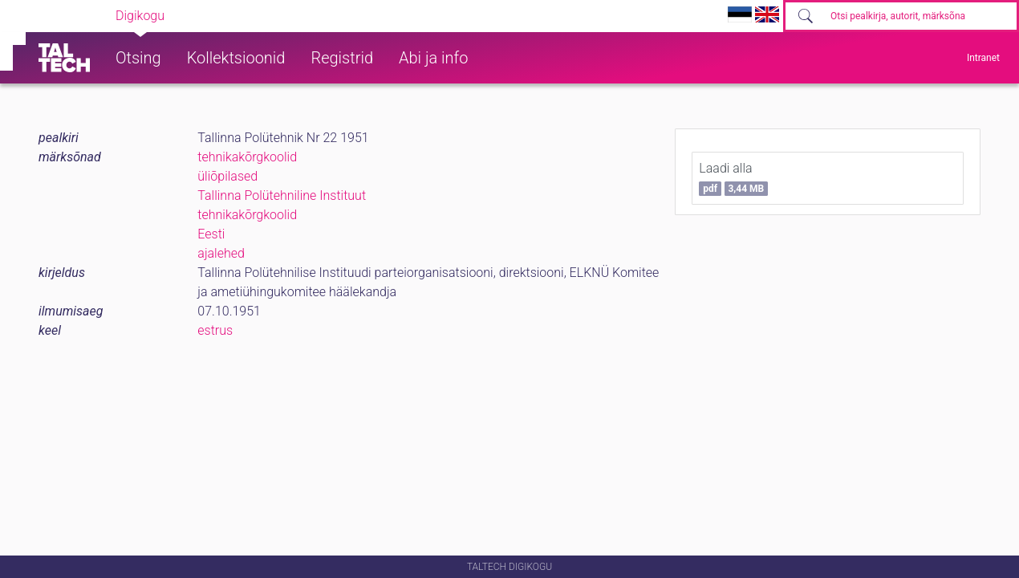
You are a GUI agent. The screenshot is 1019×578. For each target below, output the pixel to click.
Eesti (211, 234)
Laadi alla (733, 178)
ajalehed (221, 253)
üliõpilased (227, 176)
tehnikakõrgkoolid (247, 157)
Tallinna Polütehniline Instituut (281, 195)
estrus (215, 330)
